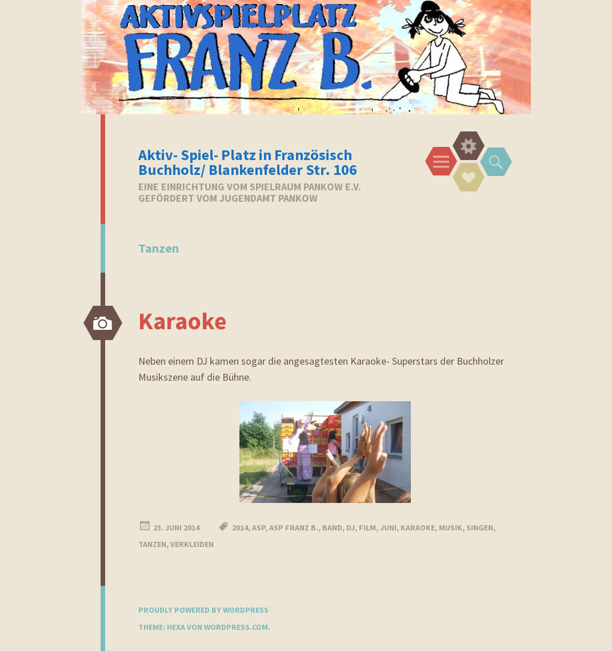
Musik (450, 527)
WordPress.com (236, 627)
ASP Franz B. (293, 527)
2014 (240, 527)
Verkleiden (192, 544)
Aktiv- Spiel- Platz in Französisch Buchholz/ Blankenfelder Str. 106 (247, 162)
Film (367, 527)
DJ (350, 527)
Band (332, 527)
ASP (258, 527)
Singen (479, 527)
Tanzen (152, 544)
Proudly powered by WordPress (203, 610)
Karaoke (182, 321)
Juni (388, 527)
